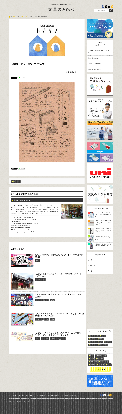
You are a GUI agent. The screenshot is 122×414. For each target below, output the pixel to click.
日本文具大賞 (93, 361)
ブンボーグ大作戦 (40, 279)
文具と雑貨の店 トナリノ (74, 72)
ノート (63, 338)
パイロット (39, 300)
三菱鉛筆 (101, 339)
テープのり (45, 338)
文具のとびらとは (14, 395)
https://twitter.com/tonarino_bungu (22, 227)
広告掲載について (42, 395)
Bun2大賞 (92, 364)
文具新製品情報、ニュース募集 (59, 395)
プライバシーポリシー (28, 395)
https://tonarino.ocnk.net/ (24, 225)
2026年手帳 (100, 358)
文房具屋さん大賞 (101, 355)
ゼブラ (100, 342)
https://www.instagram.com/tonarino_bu (25, 232)
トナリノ (16, 181)
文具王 (37, 260)
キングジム (108, 342)
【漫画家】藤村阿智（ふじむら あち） (100, 51)
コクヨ (37, 338)
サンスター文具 (94, 336)
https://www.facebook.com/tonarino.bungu (26, 229)
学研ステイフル (103, 345)
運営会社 (73, 395)
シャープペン (100, 265)
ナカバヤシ (93, 342)
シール (91, 355)
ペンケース (101, 364)
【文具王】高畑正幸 (100, 63)
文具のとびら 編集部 (100, 69)
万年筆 (46, 300)
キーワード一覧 (99, 369)
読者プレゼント (104, 361)
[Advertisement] (100, 302)
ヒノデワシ (93, 339)
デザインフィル (55, 338)
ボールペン (100, 260)
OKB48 (92, 358)
